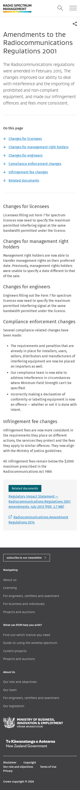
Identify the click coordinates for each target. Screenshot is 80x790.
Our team (10, 690)
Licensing (10, 588)
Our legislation (13, 706)
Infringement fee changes (28, 172)
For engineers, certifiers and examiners (31, 596)
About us (9, 580)
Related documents (24, 180)
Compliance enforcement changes (35, 164)
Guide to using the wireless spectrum (30, 643)
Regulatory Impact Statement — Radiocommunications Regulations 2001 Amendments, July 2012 (40, 501)
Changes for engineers (25, 155)
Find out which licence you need (26, 635)
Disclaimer (9, 762)
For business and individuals (24, 604)
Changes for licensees (25, 139)
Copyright (29, 762)
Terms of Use (48, 766)
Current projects (14, 651)
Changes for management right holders (38, 147)
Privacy (8, 770)
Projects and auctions (19, 612)
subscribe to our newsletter (24, 557)
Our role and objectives (20, 682)
